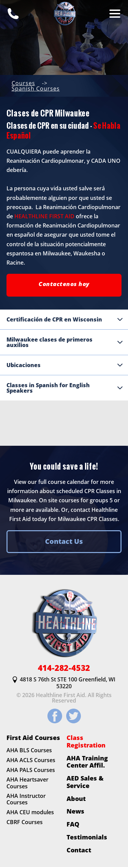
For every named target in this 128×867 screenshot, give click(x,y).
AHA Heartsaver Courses (27, 783)
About (76, 798)
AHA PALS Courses (30, 770)
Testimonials (87, 837)
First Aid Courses (33, 738)
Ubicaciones (64, 365)
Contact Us (64, 541)
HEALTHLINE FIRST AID (44, 216)
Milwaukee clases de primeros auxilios (64, 342)
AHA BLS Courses (29, 750)
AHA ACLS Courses (30, 760)
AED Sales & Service (85, 781)
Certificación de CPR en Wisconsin (64, 319)
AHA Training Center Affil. (87, 761)
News (75, 811)
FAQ (73, 824)
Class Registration (86, 741)
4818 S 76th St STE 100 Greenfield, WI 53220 (64, 683)
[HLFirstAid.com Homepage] (64, 13)
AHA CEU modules (30, 812)
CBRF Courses (24, 822)
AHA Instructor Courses (26, 799)
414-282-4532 (64, 668)
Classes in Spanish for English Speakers (64, 387)
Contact (79, 850)
